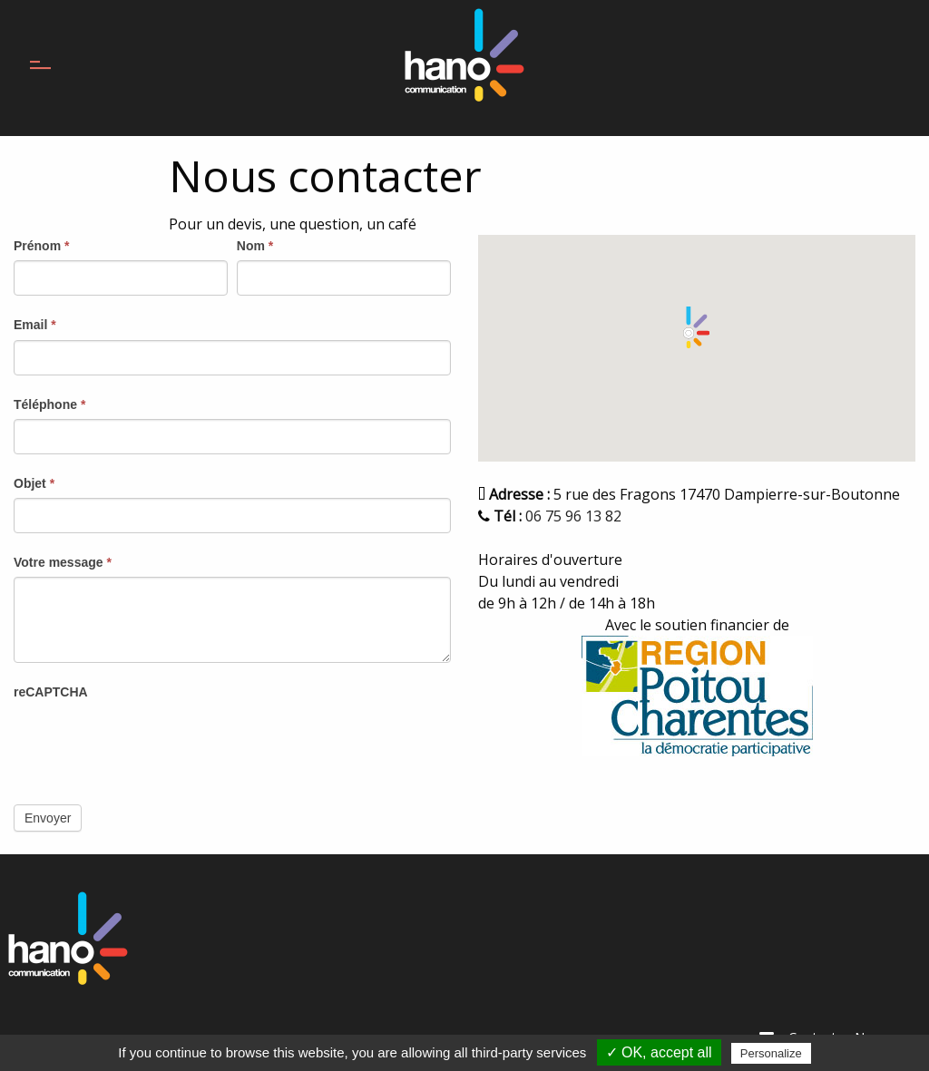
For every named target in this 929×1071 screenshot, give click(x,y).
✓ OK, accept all (659, 1052)
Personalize (771, 1053)
